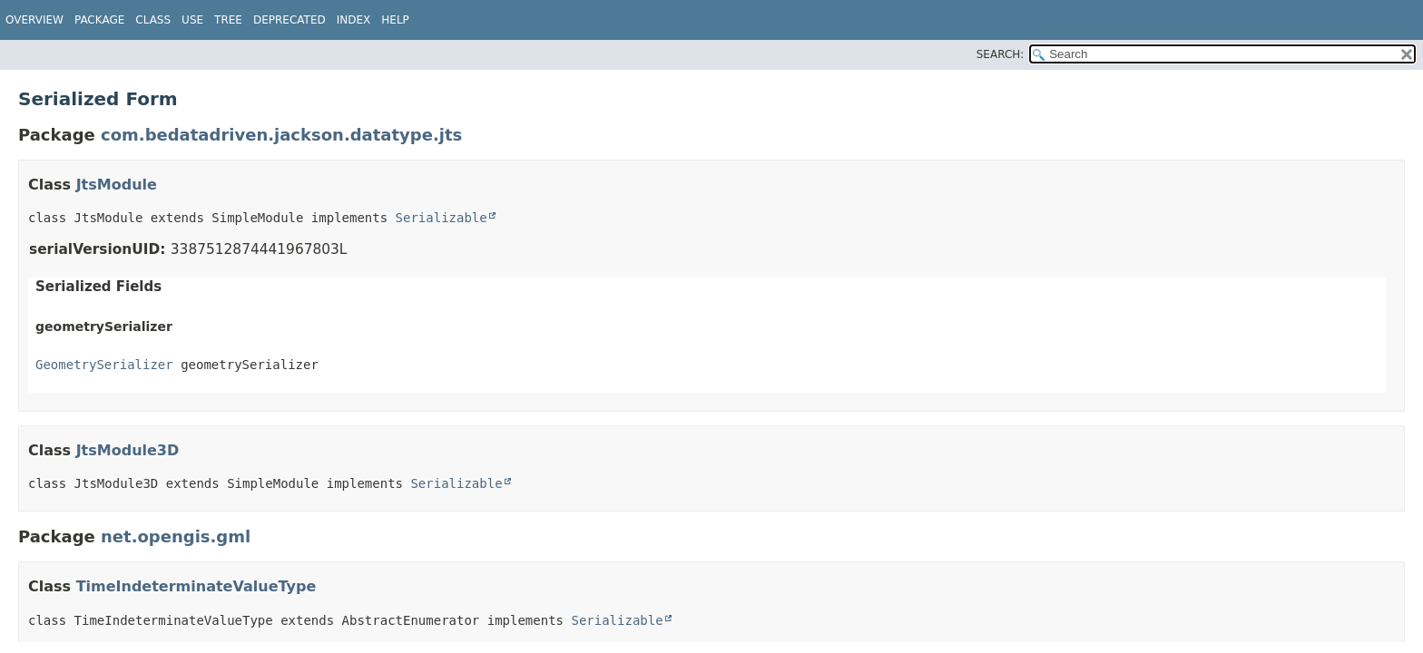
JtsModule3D (128, 450)
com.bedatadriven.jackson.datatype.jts (281, 134)
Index (354, 20)
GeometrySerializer (104, 364)
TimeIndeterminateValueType (196, 586)
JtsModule (116, 184)
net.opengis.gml (175, 536)
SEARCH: (1000, 54)
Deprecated (289, 20)
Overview (34, 20)
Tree (228, 20)
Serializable (441, 217)
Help (395, 20)
